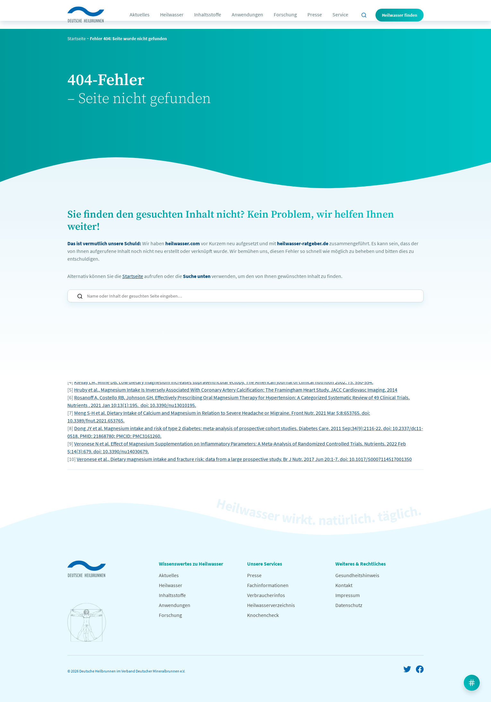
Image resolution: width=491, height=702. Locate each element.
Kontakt (343, 585)
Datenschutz (348, 605)
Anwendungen (247, 14)
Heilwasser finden (399, 15)
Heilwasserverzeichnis (271, 605)
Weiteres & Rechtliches (360, 563)
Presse (314, 14)
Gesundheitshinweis (357, 575)
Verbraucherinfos (266, 595)
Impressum (347, 595)
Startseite (76, 38)
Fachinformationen (268, 585)
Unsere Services (264, 563)
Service (340, 14)
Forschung (285, 14)
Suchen (80, 296)
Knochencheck (263, 615)
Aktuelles (140, 14)
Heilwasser (172, 14)
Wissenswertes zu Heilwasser (191, 563)
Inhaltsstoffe (207, 14)
